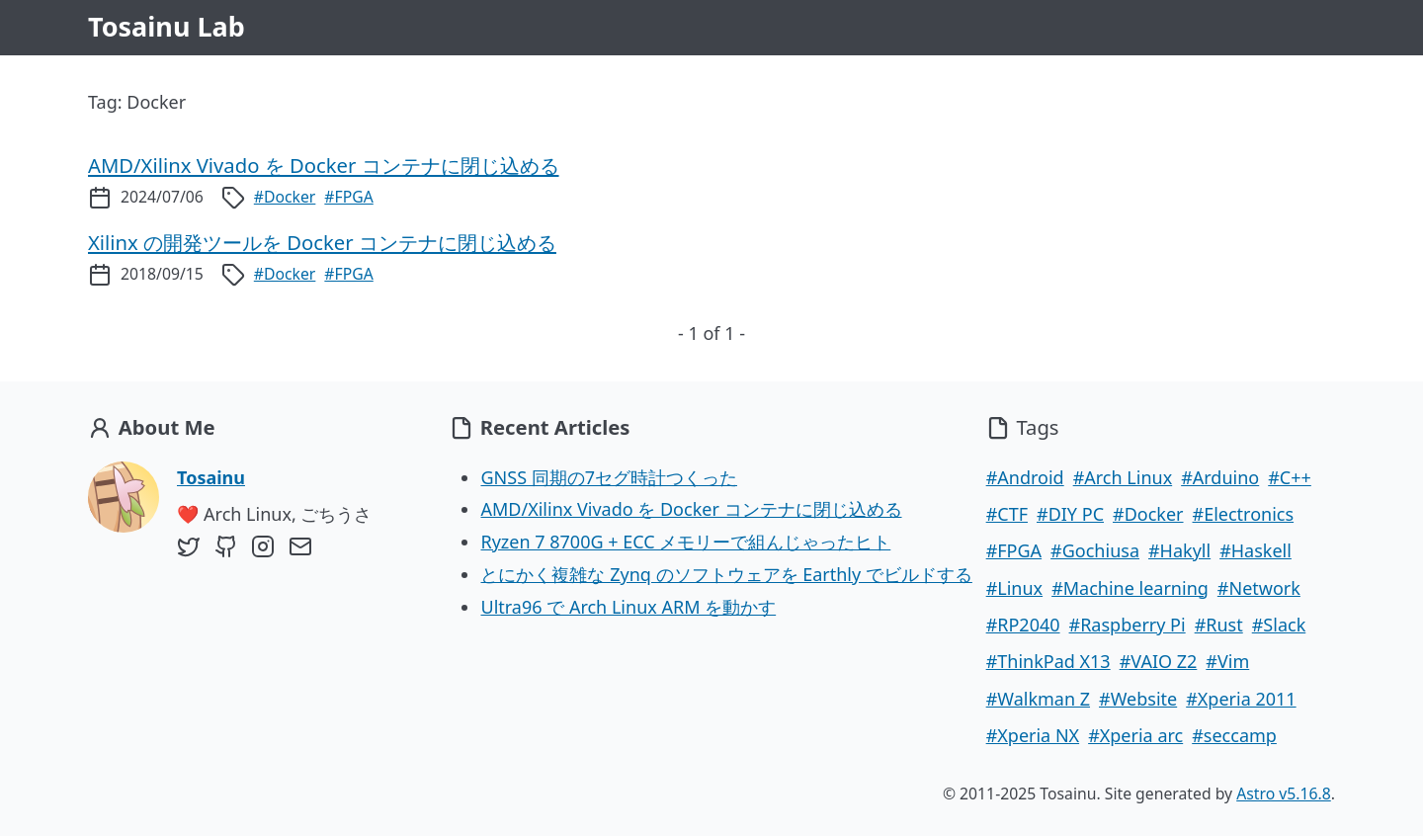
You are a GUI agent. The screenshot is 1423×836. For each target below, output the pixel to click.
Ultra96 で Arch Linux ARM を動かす (628, 607)
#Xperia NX (1032, 735)
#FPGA (348, 197)
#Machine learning (1130, 588)
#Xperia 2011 (1241, 699)
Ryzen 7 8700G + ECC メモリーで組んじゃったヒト (685, 541)
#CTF (1007, 514)
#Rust (1219, 624)
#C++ (1289, 477)
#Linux (1014, 588)
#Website (1138, 699)
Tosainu (211, 477)
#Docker (285, 197)
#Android (1025, 477)
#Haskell (1255, 550)
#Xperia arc (1135, 735)
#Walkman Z (1038, 699)
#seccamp (1234, 735)
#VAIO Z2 (1159, 661)
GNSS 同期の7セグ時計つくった (608, 477)
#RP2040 (1023, 624)
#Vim (1227, 661)
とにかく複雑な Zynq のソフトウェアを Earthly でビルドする (725, 574)
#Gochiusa (1094, 550)
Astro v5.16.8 (1283, 793)
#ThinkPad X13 (1048, 661)
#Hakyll (1179, 550)
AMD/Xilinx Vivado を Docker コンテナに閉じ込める (690, 509)
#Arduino (1220, 477)
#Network (1258, 588)
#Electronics (1244, 514)
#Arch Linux (1123, 477)
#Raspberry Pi (1127, 624)
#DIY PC (1070, 514)
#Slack (1279, 624)
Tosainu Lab (166, 26)
